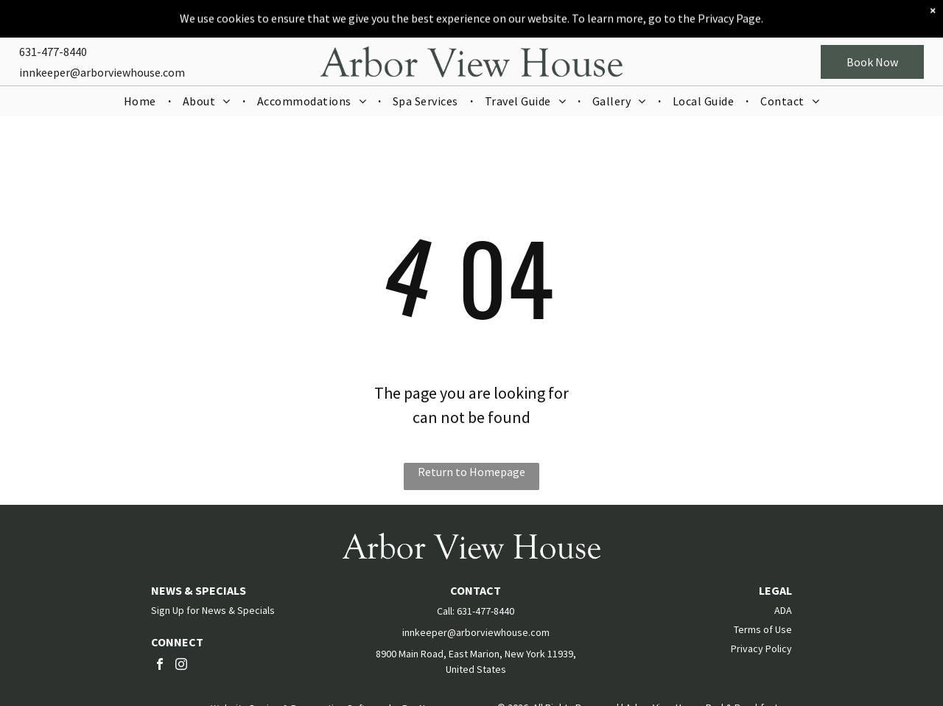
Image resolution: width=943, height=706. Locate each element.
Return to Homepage (471, 471)
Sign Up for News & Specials (213, 610)
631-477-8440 (53, 40)
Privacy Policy (761, 648)
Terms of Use (763, 629)
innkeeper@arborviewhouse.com (102, 61)
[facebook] (160, 666)
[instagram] (181, 666)
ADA (783, 610)
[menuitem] (141, 90)
